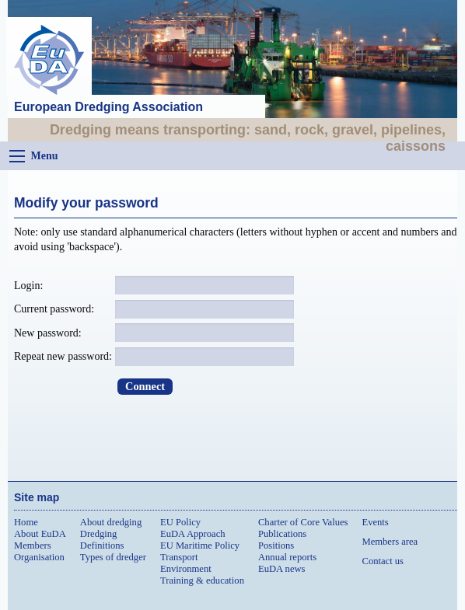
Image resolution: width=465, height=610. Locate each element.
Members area (390, 541)
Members (32, 545)
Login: (28, 285)
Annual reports (287, 557)
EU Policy (180, 522)
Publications (282, 533)
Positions (276, 545)
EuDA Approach (193, 533)
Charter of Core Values (303, 522)
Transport (179, 557)
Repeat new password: (63, 356)
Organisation (39, 557)
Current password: (54, 309)
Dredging (98, 533)
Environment (186, 568)
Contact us (383, 561)
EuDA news (282, 568)
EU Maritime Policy (199, 545)
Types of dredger (113, 557)
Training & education (202, 580)
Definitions (102, 545)
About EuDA (40, 533)
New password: (48, 333)
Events (375, 522)
